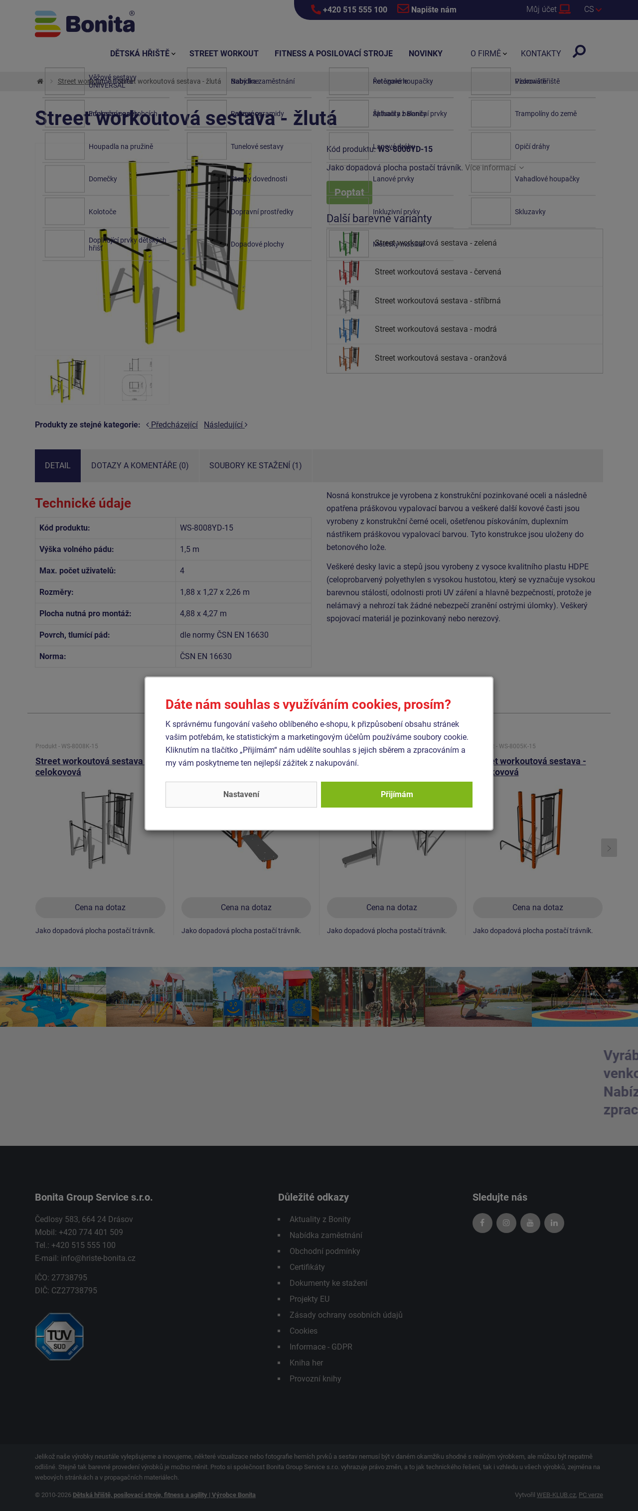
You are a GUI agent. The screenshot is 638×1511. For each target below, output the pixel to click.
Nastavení (241, 794)
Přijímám (397, 794)
